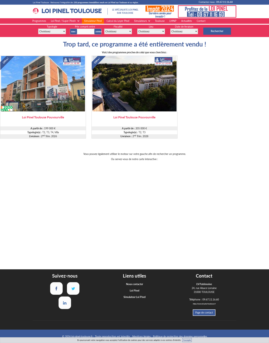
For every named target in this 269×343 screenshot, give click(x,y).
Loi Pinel (134, 290)
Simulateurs (140, 20)
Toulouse (160, 20)
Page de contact (204, 312)
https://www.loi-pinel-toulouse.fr (204, 304)
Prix (85, 26)
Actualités (186, 20)
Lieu (151, 26)
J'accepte (187, 340)
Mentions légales (141, 336)
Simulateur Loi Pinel (134, 296)
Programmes (39, 20)
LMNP (172, 20)
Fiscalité (118, 26)
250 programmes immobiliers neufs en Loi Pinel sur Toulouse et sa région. (106, 2)
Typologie (52, 26)
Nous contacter (134, 284)
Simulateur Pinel (93, 20)
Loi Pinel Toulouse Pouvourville (43, 117)
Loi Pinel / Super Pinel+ (63, 20)
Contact (201, 20)
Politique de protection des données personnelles (180, 336)
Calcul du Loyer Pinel (118, 20)
